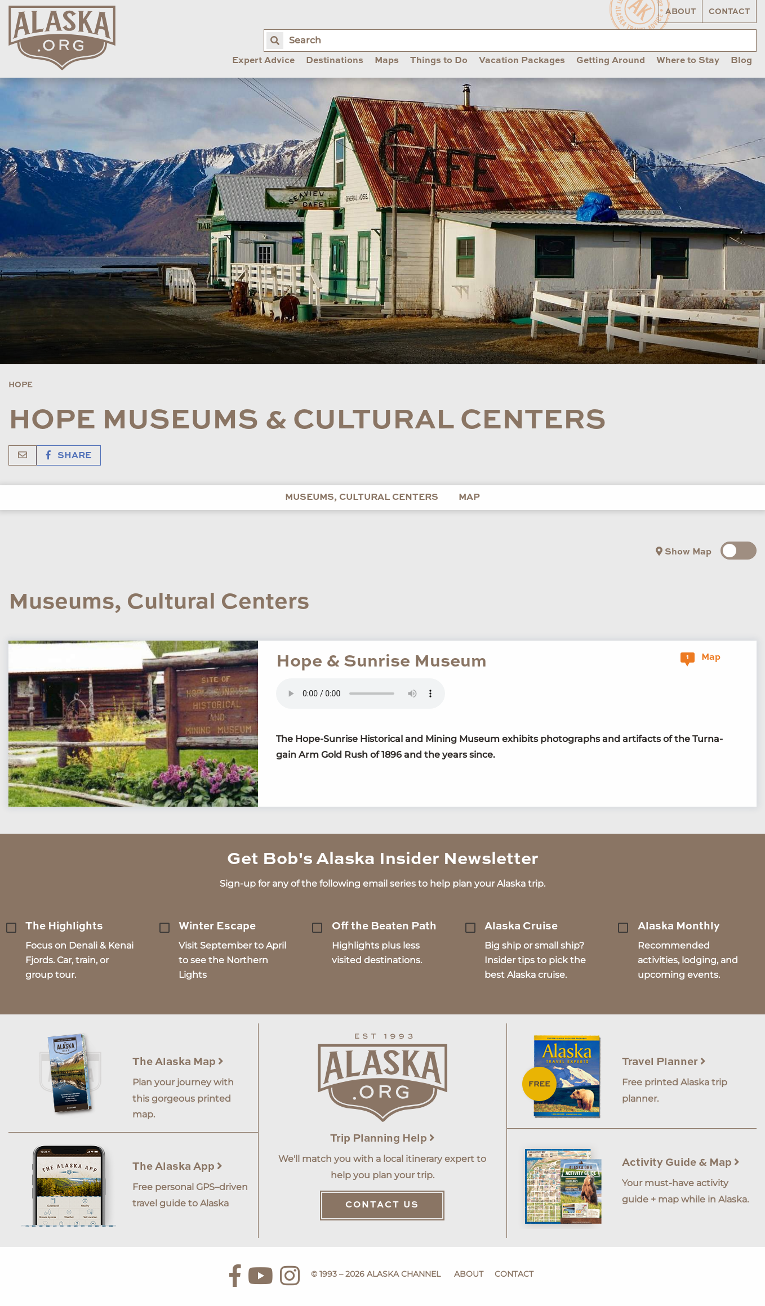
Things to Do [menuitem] (439, 60)
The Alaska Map (178, 1062)
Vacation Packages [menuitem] (522, 60)
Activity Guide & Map (681, 1162)
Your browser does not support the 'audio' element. (360, 693)
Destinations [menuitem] (334, 60)
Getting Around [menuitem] (610, 60)
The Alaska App (177, 1166)
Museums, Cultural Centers (361, 497)
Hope (20, 385)
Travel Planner (664, 1062)
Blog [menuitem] (741, 60)
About (680, 12)
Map (469, 497)
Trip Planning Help (382, 1138)
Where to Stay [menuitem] (687, 60)
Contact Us (382, 1205)
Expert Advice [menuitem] (263, 60)
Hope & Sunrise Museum (381, 661)
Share (68, 455)
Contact (729, 12)
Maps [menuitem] (387, 60)
